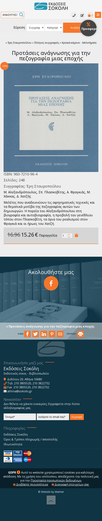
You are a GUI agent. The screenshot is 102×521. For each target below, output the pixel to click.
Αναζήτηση (76, 27)
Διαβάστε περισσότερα (30, 484)
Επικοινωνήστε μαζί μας (23, 362)
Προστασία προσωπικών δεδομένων (56, 480)
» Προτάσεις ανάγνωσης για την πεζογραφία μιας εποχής (50, 326)
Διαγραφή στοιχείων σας (70, 484)
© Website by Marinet (51, 491)
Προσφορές (89, 26)
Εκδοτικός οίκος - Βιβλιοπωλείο (26, 373)
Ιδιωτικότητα (13, 444)
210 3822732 (41, 383)
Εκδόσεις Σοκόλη (16, 434)
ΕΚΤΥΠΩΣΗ (75, 334)
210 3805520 (22, 383)
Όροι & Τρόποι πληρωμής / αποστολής (31, 439)
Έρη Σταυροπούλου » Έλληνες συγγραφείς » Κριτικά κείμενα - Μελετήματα (52, 42)
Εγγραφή (76, 417)
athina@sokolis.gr (19, 391)
